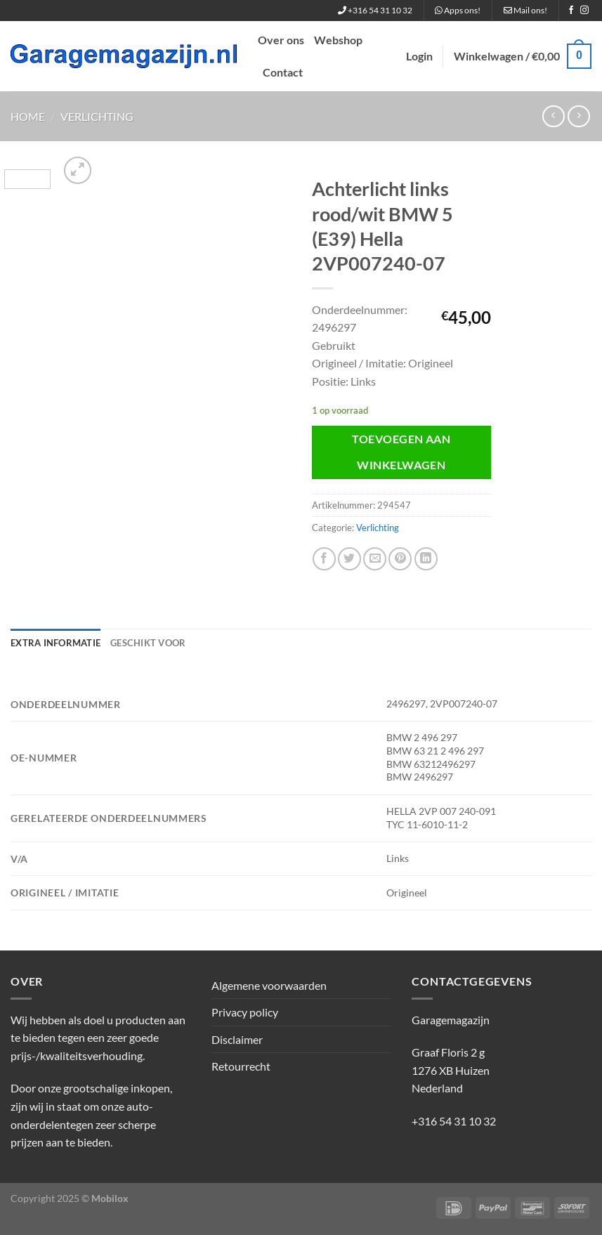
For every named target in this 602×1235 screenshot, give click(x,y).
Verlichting (96, 116)
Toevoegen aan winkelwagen (401, 452)
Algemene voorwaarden (269, 985)
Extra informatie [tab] (55, 642)
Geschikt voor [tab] (147, 642)
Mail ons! (525, 10)
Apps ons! (457, 10)
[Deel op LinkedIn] (426, 558)
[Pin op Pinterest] (400, 558)
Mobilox (110, 1198)
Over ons (281, 39)
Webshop (338, 39)
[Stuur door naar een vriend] (374, 558)
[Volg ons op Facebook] (571, 10)
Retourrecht (240, 1066)
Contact (283, 72)
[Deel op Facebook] (324, 558)
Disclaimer (237, 1039)
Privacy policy (244, 1012)
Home (28, 116)
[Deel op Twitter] (349, 558)
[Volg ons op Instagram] (584, 10)
